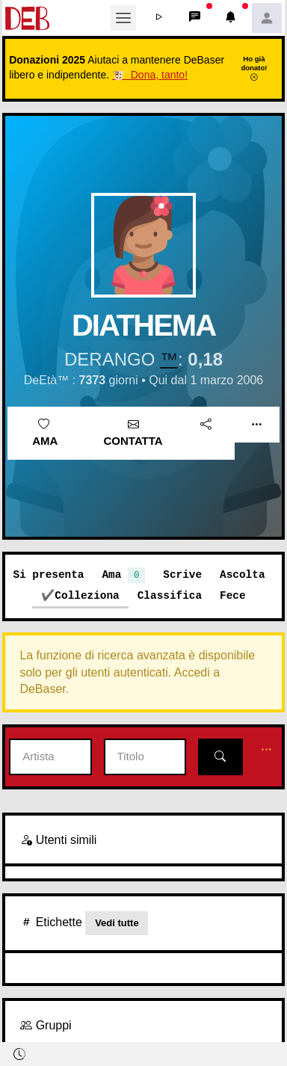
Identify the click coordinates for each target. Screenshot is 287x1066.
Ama (45, 433)
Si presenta (48, 574)
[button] (159, 18)
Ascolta (242, 574)
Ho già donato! (254, 68)
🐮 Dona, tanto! (150, 75)
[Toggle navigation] (123, 18)
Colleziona (87, 595)
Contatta (133, 433)
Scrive (182, 574)
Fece (233, 595)
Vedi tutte (117, 922)
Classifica (170, 595)
